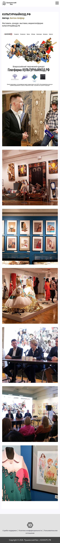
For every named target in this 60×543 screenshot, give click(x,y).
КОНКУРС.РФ (45, 540)
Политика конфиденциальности (30, 530)
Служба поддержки (10, 530)
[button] (57, 3)
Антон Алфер (17, 18)
